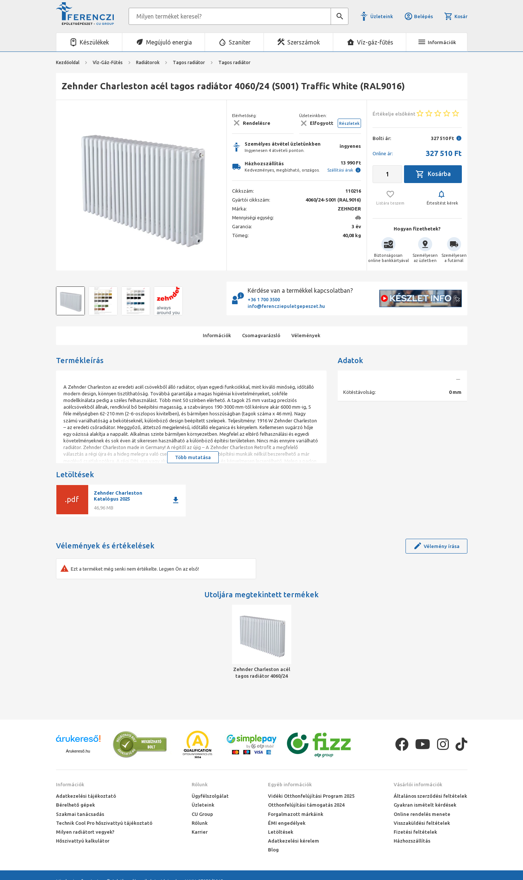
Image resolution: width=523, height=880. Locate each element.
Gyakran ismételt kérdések (425, 804)
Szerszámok (303, 42)
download (175, 500)
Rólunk (200, 784)
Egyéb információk (290, 784)
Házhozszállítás (412, 840)
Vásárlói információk (418, 784)
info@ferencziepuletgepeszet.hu (286, 306)
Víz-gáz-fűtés (375, 42)
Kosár (455, 16)
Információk (70, 784)
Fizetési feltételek (415, 831)
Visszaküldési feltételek (422, 823)
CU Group (202, 814)
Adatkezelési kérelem (293, 840)
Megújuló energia (169, 42)
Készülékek (94, 42)
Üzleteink (381, 16)
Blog (273, 849)
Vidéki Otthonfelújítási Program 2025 (311, 795)
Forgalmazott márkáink (295, 814)
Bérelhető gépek (75, 804)
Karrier (200, 831)
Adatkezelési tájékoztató (86, 795)
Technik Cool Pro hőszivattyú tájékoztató (104, 823)
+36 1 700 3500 (264, 299)
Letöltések (280, 831)
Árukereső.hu (78, 751)
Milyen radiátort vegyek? (85, 831)
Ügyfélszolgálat (210, 795)
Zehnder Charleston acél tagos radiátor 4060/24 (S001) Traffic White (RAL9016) (261, 673)
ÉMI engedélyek (286, 823)
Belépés (418, 16)
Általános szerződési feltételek (430, 795)
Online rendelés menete (422, 814)
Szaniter (240, 42)
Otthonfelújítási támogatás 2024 (306, 804)
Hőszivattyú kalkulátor (82, 840)
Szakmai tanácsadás (80, 814)
